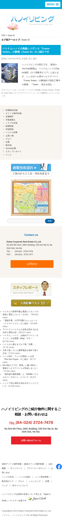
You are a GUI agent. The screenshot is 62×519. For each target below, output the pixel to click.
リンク (9, 155)
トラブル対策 (12, 123)
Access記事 (11, 148)
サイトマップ (16, 468)
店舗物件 (10, 116)
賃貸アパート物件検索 (12, 464)
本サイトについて (20, 485)
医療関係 (10, 126)
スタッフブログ (31, 288)
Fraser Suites (48, 90)
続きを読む (48, 84)
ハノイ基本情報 (42, 477)
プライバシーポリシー (37, 468)
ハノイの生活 (8, 477)
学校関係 (10, 129)
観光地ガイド (8, 481)
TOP (3, 35)
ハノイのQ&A (24, 477)
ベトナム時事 (12, 132)
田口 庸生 (32, 59)
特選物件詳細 (12, 110)
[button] (52, 4)
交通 (8, 142)
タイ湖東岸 (42, 93)
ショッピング (35, 481)
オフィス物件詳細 (13, 113)
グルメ (9, 139)
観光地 (9, 145)
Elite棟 (38, 90)
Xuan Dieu (8, 93)
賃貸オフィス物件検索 (34, 464)
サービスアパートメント (25, 93)
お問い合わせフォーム (31, 440)
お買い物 (10, 136)
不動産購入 (11, 120)
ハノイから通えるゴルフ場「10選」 (19, 344)
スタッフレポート (20, 90)
